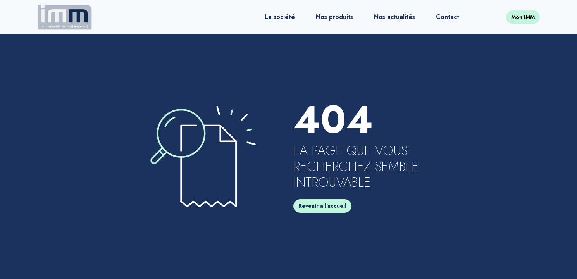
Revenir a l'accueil (322, 206)
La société (280, 16)
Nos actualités (394, 16)
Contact (447, 16)
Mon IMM (523, 17)
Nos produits (334, 16)
